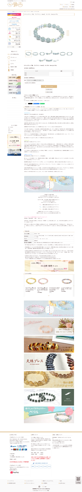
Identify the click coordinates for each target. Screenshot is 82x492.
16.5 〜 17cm (10, 130)
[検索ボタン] (19, 47)
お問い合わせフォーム (67, 446)
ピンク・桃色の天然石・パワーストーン (14, 114)
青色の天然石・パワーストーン (14, 109)
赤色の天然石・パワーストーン (14, 100)
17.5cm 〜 (10, 132)
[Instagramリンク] (39, 487)
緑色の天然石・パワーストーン (14, 107)
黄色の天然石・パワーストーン (14, 102)
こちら (57, 442)
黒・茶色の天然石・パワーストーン (14, 121)
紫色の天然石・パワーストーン (14, 116)
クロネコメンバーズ (37, 448)
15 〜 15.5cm (10, 127)
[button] (30, 33)
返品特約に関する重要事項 (29, 82)
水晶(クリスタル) (28, 154)
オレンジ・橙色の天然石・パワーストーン (14, 104)
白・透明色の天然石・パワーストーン (14, 118)
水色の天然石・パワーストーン (14, 111)
